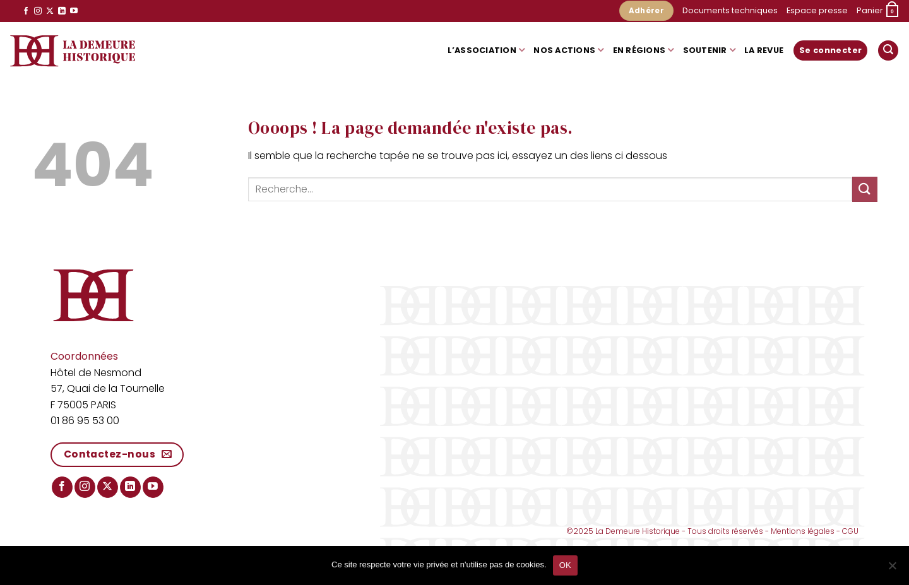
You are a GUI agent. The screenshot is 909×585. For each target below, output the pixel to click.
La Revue (763, 50)
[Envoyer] (864, 189)
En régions (643, 50)
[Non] (892, 569)
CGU (850, 531)
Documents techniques (730, 10)
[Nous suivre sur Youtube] (74, 11)
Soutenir (709, 50)
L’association (486, 50)
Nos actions (568, 50)
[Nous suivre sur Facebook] (26, 11)
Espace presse (817, 10)
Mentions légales (803, 531)
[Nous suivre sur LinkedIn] (62, 11)
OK (565, 565)
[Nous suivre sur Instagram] (38, 11)
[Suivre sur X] (50, 11)
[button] (878, 11)
